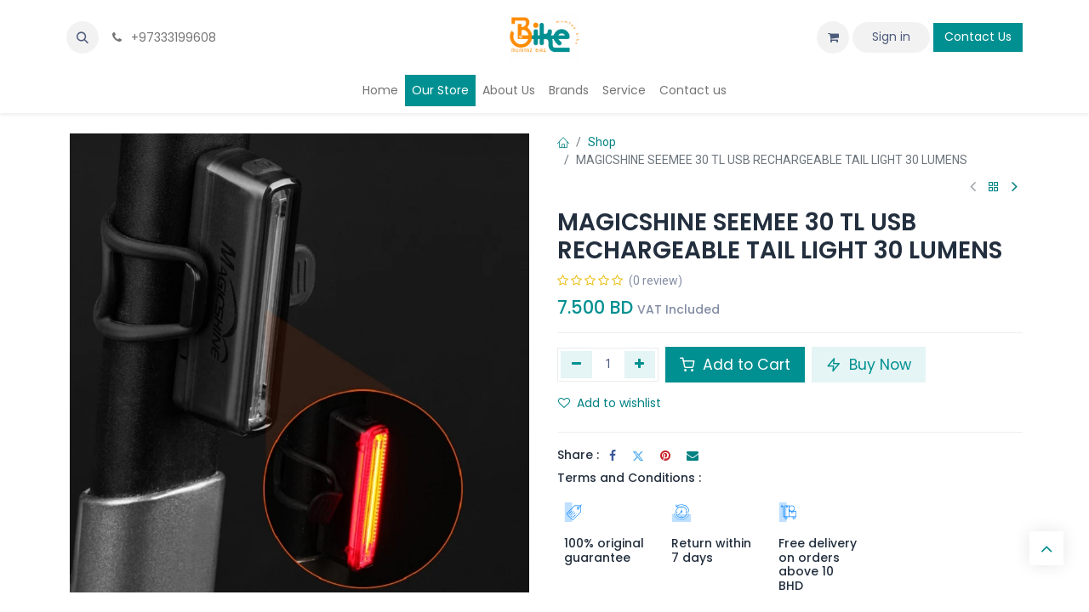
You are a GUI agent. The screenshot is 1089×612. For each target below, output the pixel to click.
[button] (82, 37)
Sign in (891, 36)
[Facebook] (612, 456)
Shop (602, 142)
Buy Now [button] (868, 364)
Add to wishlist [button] (609, 402)
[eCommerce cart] (833, 37)
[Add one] (640, 364)
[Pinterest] (665, 456)
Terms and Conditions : (629, 477)
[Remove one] (576, 364)
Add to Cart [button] (735, 364)
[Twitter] (638, 456)
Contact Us (978, 36)
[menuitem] (380, 90)
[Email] (692, 456)
